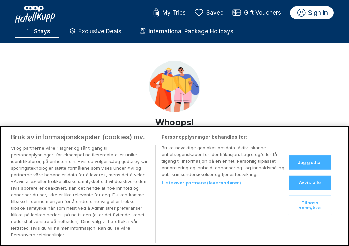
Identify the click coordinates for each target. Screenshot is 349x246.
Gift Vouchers (257, 13)
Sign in (312, 13)
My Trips (169, 13)
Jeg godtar (310, 169)
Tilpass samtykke (310, 211)
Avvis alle (310, 189)
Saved (209, 13)
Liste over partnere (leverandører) (201, 189)
